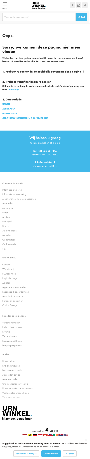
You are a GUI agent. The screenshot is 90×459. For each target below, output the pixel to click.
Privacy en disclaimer (12, 300)
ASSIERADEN (8, 108)
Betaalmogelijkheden (12, 340)
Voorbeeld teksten (11, 397)
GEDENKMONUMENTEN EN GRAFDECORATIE (25, 118)
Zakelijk (6, 282)
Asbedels (6, 235)
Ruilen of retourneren (12, 327)
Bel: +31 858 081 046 (45, 150)
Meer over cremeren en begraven (19, 198)
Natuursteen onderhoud (13, 370)
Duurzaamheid (9, 273)
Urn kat (5, 226)
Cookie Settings (9, 305)
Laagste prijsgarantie (12, 345)
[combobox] (39, 17)
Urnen (5, 212)
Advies (5, 354)
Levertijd (6, 331)
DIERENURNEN (9, 113)
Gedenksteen (8, 239)
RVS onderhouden (11, 365)
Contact (6, 264)
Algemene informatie (12, 182)
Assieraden (7, 203)
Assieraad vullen (10, 379)
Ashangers (7, 207)
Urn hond (7, 221)
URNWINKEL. (9, 257)
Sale (4, 248)
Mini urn (6, 217)
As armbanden (9, 230)
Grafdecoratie (9, 244)
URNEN (6, 103)
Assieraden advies (11, 374)
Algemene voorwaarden (14, 287)
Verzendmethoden (11, 322)
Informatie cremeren (12, 189)
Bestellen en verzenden (14, 315)
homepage (13, 89)
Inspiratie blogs (9, 278)
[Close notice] (85, 440)
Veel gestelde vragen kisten (15, 392)
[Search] (81, 17)
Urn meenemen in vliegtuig (15, 383)
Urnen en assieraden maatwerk (17, 388)
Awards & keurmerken (13, 296)
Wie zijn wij (8, 268)
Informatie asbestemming (14, 194)
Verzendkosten (9, 336)
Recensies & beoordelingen (15, 291)
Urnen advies (8, 361)
